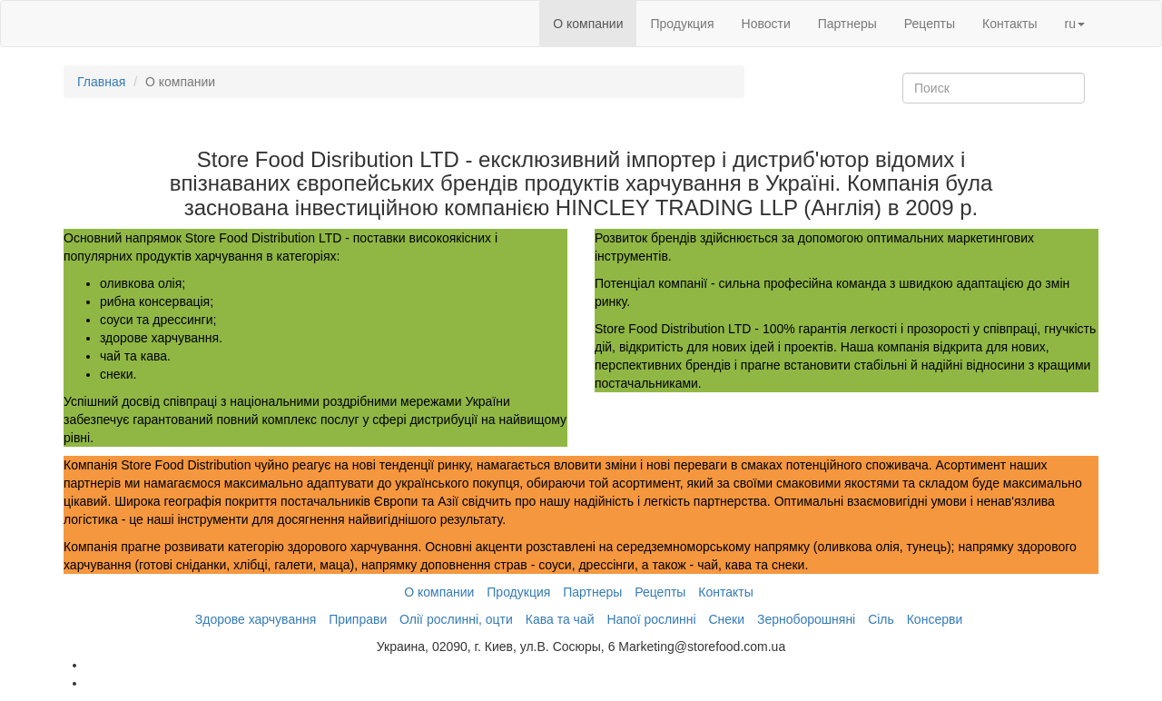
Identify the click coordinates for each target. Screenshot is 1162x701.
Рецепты (929, 23)
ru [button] (1075, 23)
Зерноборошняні (806, 619)
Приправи (358, 619)
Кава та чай (560, 619)
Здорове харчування (255, 619)
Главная (101, 81)
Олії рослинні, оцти (456, 619)
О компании (588, 23)
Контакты (1009, 23)
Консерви (935, 619)
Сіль (881, 619)
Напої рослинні (650, 619)
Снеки (726, 619)
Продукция (682, 23)
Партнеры (847, 23)
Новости (766, 23)
